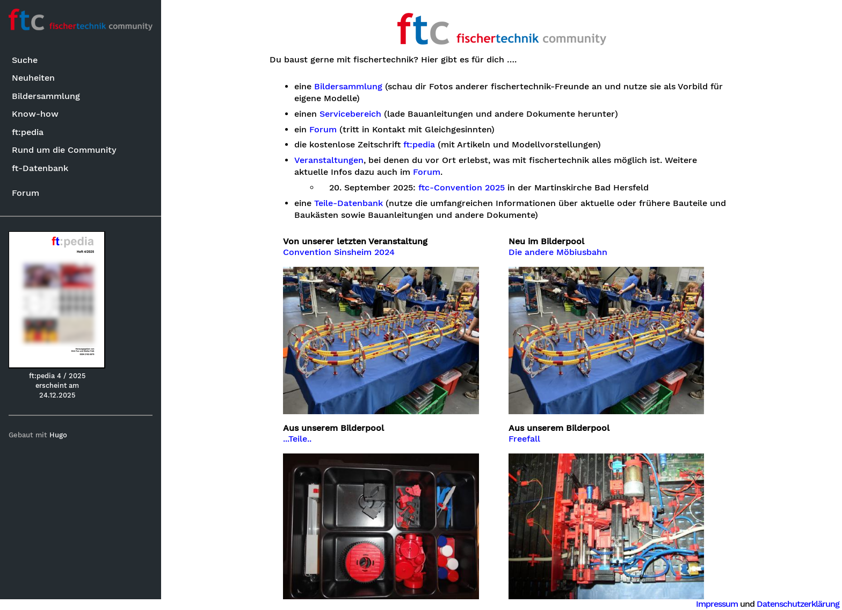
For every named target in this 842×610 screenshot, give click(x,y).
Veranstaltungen (329, 160)
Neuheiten (33, 78)
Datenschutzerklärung (798, 604)
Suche (25, 60)
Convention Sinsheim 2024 (339, 252)
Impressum (717, 604)
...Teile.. (297, 439)
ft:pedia (27, 132)
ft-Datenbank (40, 168)
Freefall (524, 439)
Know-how (35, 114)
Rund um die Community (64, 150)
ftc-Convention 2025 (461, 188)
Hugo (58, 435)
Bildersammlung (46, 96)
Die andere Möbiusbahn (558, 252)
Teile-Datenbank (348, 203)
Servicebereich (350, 114)
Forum (25, 193)
